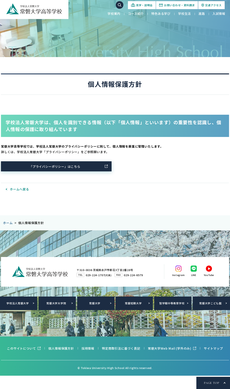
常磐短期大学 (133, 303)
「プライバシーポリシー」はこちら (54, 166)
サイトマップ (213, 348)
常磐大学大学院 (56, 303)
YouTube (209, 275)
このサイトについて (21, 348)
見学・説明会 (144, 5)
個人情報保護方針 (61, 348)
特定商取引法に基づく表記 (121, 348)
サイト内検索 (119, 5)
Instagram (178, 275)
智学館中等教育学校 (171, 303)
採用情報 (88, 348)
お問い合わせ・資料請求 (179, 5)
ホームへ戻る (19, 189)
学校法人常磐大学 (17, 303)
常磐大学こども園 (210, 303)
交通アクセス (213, 5)
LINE (193, 275)
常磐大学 (94, 303)
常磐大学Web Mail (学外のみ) (169, 348)
